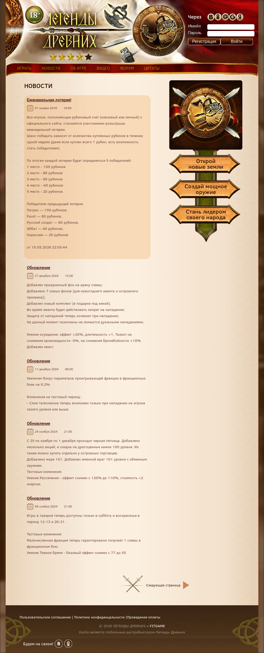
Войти (237, 41)
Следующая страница (163, 585)
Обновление (38, 267)
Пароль (195, 33)
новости (51, 68)
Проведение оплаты (143, 617)
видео (103, 68)
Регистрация (204, 41)
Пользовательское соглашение (45, 617)
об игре (78, 68)
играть (24, 68)
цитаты (152, 68)
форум (127, 68)
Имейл (194, 26)
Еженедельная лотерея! (49, 100)
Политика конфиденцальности (99, 617)
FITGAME (157, 625)
